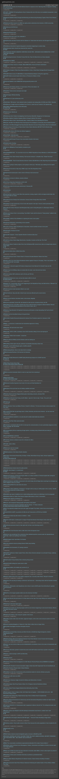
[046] (5, 547)
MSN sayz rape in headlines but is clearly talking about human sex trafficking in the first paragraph (30, 494)
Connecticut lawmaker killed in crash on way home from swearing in (23, 372)
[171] (5, 6)
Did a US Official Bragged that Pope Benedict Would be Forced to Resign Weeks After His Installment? (31, 124)
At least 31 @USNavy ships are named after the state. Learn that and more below (26, 270)
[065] (5, 470)
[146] (5, 112)
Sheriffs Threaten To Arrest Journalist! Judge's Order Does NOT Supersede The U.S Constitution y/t (31, 665)
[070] (5, 443)
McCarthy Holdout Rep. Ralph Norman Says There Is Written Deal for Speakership (26, 695)
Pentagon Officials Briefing (13, 94)
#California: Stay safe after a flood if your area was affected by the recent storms (26, 293)
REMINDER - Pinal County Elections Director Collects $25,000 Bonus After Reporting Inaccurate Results (32, 160)
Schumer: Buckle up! (12, 112)
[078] (5, 406)
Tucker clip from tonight (12, 448)
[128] (5, 178)
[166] (5, 32)
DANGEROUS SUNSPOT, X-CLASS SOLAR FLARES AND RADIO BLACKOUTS (25, 416)
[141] (5, 124)
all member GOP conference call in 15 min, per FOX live (20, 274)
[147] (5, 106)
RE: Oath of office (11, 443)
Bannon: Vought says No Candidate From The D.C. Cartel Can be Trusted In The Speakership (29, 104)
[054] (5, 512)
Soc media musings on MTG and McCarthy (17, 653)
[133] (5, 156)
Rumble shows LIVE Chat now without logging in (18, 131)
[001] (5, 762)
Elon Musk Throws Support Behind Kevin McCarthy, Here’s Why (22, 688)
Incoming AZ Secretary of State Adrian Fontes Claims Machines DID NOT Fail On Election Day (29, 127)
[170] (5, 12)
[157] (5, 70)
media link (6, 9)
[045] (5, 552)
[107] (5, 274)
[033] (5, 618)
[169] (5, 17)
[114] (5, 240)
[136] (5, 143)
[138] (5, 135)
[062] (5, 484)
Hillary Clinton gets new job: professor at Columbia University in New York (25, 343)
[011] (5, 717)
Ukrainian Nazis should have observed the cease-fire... (20, 48)
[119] (5, 218)
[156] (5, 73)
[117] (5, 226)
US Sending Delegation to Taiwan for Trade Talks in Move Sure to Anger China (25, 624)
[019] (5, 680)
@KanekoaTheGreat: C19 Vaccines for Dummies (18, 352)
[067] (5, 455)
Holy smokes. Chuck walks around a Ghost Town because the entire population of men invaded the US (31, 723)
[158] (5, 64)
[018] (5, 684)
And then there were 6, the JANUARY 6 (16, 36)
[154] (5, 81)
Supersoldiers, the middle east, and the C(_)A (18, 567)
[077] (5, 411)
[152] (5, 90)
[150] (5, 98)
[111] (5, 256)
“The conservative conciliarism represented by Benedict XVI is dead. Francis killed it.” (27, 743)
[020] (5, 676)
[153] (5, 86)
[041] (5, 576)
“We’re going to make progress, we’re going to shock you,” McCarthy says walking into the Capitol (31, 164)
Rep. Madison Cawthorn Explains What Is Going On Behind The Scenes (24, 118)
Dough (8, 402)
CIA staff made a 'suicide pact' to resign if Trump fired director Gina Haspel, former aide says (29, 519)
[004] (5, 750)
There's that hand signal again (14, 603)
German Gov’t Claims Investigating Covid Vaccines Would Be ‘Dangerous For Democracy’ (28, 116)
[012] (5, 710)
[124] (5, 194)
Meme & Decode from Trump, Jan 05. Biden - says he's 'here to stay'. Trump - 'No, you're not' (29, 398)
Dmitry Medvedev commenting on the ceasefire (18, 222)
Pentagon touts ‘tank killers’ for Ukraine (16, 539)
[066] (5, 468)
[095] (5, 327)
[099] (5, 310)
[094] (5, 331)
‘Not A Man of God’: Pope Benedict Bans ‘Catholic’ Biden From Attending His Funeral (27, 120)
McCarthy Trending (11, 143)
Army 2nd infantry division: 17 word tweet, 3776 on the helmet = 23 (23, 86)
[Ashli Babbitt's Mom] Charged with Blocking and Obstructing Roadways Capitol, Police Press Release (31, 17)
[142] (5, 122)
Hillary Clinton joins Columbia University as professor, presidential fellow (24, 754)
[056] (5, 504)
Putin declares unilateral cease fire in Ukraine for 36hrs (20, 439)
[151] (5, 94)
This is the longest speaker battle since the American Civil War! (22, 592)
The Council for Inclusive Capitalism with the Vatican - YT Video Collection (25, 504)
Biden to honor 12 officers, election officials (17, 178)
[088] (5, 352)
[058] (5, 498)
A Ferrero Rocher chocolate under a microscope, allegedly (21, 298)
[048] (5, 539)
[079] (5, 402)
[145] (5, 116)
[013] (5, 705)
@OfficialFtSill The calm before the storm (17, 484)
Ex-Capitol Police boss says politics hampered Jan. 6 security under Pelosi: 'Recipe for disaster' (30, 576)
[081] (5, 394)
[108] (5, 270)
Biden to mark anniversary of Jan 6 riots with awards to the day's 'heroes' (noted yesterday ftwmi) (30, 203)
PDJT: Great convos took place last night (16, 90)
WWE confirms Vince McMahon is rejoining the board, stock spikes (23, 218)
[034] (5, 614)
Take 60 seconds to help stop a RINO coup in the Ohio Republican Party (24, 168)
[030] (5, 631)
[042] (5, 567)
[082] (5, 388)
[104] (5, 289)
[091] (5, 343)
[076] (5, 416)
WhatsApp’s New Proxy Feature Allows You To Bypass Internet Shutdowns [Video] (26, 684)
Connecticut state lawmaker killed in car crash (18, 289)
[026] (5, 653)
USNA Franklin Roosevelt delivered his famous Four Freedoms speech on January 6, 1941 (28, 318)
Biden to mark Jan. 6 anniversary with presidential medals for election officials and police (28, 672)
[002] (5, 758)
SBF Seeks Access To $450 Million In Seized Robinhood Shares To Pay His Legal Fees (27, 73)
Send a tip (4, 776)
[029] (5, 638)
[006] (5, 743)
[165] (5, 36)
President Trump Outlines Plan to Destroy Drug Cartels (20, 559)
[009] (5, 728)
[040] (5, 580)
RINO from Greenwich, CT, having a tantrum (17, 547)
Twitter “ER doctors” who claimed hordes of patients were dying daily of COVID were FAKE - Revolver (31, 102)
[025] (5, 657)
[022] (5, 668)
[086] (5, 363)
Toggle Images (54, 5)
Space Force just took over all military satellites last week (21, 388)
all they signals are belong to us (14, 498)
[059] (5, 496)
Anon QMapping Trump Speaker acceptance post (18, 147)
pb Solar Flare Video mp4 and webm (15, 421)
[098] (5, 314)
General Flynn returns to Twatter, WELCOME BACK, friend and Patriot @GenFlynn (26, 64)
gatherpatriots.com (8, 2)
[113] (5, 244)
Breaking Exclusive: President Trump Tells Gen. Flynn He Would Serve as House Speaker (28, 57)
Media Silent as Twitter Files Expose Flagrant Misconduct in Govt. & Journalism (26, 496)
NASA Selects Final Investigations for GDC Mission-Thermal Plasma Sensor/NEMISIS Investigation (30, 661)
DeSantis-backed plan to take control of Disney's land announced (22, 172)
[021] (5, 672)
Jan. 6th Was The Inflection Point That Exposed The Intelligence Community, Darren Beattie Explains (31, 122)
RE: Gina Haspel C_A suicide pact (15, 470)
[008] (5, 734)
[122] (5, 203)
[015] (5, 695)
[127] (5, 182)
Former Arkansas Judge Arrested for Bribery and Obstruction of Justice (24, 680)
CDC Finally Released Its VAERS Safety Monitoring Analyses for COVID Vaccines (26, 357)
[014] (5, 699)
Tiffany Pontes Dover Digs (13, 363)
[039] (5, 586)
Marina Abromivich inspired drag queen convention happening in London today (26, 46)
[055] (5, 508)
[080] (5, 398)
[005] (5, 745)
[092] (5, 339)
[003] (5, 754)
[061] (5, 488)
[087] (5, 357)
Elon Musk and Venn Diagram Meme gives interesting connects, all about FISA (26, 394)
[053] (5, 515)
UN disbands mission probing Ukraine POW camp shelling (21, 543)
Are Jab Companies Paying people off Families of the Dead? (21, 502)
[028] (5, 644)
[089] (5, 350)
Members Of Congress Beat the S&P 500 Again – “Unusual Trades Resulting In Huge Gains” (29, 717)
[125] (5, 190)
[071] (5, 439)
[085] (5, 372)
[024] (5, 661)
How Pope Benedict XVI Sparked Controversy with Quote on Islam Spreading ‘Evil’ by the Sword (30, 310)
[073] (5, 430)
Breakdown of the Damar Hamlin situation (17, 452)
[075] (5, 421)
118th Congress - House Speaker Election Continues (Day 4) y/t (22, 234)
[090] (5, 346)
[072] (5, 435)
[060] (5, 494)
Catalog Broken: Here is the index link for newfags (19, 350)
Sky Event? (9, 657)
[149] (5, 102)
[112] (5, 251)
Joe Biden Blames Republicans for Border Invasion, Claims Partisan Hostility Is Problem (28, 758)
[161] (5, 51)
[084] (5, 377)
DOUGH (9, 190)
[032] (5, 624)
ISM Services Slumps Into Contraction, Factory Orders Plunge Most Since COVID (26, 199)
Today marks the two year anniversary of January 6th (19, 186)
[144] (5, 118)
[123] (5, 199)
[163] (5, 46)
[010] (5, 723)
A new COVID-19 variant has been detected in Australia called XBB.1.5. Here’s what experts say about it (32, 750)
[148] (5, 104)
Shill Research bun (11, 32)
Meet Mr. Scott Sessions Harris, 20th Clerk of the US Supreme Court (23, 530)
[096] (5, 323)
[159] (5, 60)
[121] (5, 207)
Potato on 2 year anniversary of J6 (15, 98)
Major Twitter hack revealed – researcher (16, 335)
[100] (5, 304)
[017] (5, 688)
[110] (5, 260)
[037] (5, 598)
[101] (5, 302)
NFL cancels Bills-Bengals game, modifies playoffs (19, 346)
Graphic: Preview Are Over (13, 230)
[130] (5, 168)
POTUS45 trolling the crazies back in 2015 (17, 563)
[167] (5, 27)
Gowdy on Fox (10, 728)
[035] (5, 607)
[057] (5, 502)
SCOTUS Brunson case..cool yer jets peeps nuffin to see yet (21, 278)
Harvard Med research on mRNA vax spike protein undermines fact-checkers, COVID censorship (30, 23)
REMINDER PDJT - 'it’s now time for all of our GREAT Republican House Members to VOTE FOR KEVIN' (32, 152)
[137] (5, 139)
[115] (5, 234)
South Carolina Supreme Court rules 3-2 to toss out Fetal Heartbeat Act (24, 383)
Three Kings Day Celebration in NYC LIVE (17, 182)
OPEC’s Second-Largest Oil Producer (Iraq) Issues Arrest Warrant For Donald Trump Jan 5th (29, 266)
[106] (5, 278)
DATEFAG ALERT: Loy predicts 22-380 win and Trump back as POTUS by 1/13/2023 (27, 512)
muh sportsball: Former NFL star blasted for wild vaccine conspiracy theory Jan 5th (27, 302)
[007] (5, 736)
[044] (5, 559)
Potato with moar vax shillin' (13, 676)
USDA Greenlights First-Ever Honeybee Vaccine (18, 626)
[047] (5, 543)
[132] (5, 160)
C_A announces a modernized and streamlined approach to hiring (22, 323)
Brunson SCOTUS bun (12, 27)
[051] (5, 525)
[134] (5, 152)
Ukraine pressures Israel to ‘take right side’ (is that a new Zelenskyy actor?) (25, 525)
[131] (5, 164)
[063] (5, 481)
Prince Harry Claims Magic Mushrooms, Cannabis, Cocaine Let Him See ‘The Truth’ (27, 240)
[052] (5, 519)
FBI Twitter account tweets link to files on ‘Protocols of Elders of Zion (23, 76)
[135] (5, 147)
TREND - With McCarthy (12, 135)
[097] (5, 318)
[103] (5, 293)
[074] (5, 425)
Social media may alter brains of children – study (18, 515)
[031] (5, 626)
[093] (5, 335)
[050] (5, 530)
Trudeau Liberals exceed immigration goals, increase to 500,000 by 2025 (24, 734)
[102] (5, 298)
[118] (5, 222)
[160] (5, 57)
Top (3, 768)
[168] (5, 23)
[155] (5, 76)
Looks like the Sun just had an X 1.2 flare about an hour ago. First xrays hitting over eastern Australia (31, 598)
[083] (5, 383)
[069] (5, 448)
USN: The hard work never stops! (15, 327)
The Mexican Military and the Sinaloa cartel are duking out (21, 339)
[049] (5, 534)
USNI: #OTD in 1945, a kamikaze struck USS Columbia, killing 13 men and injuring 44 (27, 331)
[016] (5, 692)
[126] (5, 186)
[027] (5, 649)
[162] (5, 48)
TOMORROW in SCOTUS (13, 435)
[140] (5, 127)
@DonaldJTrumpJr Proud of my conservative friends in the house (22, 139)
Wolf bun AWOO (11, 60)
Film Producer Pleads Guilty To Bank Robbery (18, 668)
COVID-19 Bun (10, 377)
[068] (5, 452)
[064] (5, 475)
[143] (5, 120)
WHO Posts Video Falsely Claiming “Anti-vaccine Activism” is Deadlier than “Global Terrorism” (30, 156)
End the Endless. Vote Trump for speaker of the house (20, 614)
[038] (5, 592)
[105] (5, 283)
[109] (5, 266)
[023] (5, 665)
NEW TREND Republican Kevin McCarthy (17, 106)
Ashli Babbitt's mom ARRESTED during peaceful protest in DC (22, 81)
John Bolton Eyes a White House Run (16, 251)
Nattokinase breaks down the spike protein (17, 468)
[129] (5, 172)
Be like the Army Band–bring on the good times (18, 314)
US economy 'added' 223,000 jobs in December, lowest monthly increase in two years (27, 226)
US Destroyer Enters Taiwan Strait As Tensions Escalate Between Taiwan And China (27, 256)
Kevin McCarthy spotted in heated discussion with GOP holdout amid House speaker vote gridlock (30, 649)
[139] (5, 131)
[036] (5, 603)
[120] (5, 213)
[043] (5, 563)
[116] (5, 230)
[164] (5, 40)
